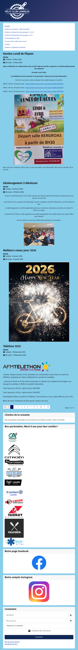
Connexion (39, 637)
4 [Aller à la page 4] (21, 407)
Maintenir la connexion (15, 626)
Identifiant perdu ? (11, 644)
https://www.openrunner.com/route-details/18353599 (44, 88)
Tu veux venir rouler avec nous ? (16, 41)
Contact (7, 44)
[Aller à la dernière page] (48, 407)
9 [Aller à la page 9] (37, 407)
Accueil (7, 26)
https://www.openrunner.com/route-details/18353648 (45, 91)
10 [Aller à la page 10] (41, 407)
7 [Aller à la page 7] (30, 407)
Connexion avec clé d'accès (39, 630)
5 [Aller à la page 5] (24, 407)
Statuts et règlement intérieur (15, 47)
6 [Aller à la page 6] (27, 407)
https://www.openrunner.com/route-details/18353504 (44, 84)
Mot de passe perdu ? (12, 642)
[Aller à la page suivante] (44, 407)
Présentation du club (12, 38)
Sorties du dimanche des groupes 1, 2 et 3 (19, 32)
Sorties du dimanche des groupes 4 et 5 (19, 35)
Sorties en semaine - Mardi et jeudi (17, 29)
